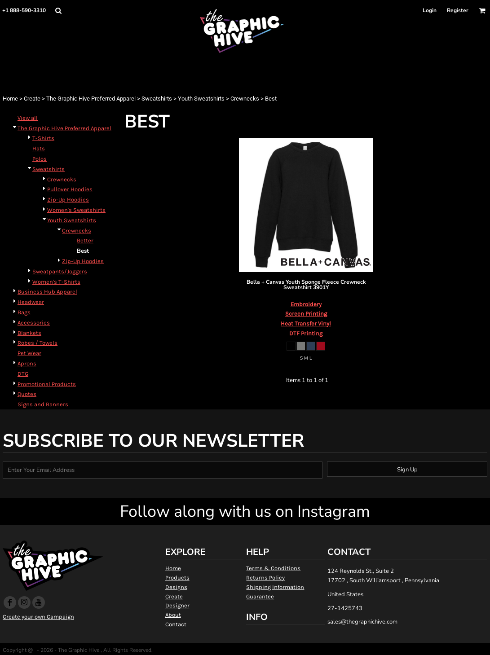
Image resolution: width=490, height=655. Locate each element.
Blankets (29, 333)
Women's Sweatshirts (76, 210)
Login (430, 10)
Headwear (31, 302)
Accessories (34, 322)
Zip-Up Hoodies (68, 199)
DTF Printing (305, 333)
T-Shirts (43, 138)
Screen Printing (306, 313)
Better (85, 240)
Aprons (27, 363)
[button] (58, 10)
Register (457, 10)
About (173, 614)
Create (32, 98)
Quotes (27, 394)
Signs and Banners (43, 404)
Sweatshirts (156, 98)
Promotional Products (47, 384)
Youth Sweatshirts (201, 98)
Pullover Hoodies (70, 189)
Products (177, 577)
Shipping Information (275, 587)
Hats (38, 148)
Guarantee (260, 596)
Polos (39, 158)
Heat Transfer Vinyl (306, 323)
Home (10, 98)
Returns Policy (265, 577)
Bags (24, 312)
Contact (175, 624)
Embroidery (306, 304)
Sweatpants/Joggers (59, 271)
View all (28, 117)
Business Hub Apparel (47, 291)
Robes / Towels (37, 342)
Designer (177, 605)
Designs (176, 587)
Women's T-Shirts (56, 281)
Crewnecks (244, 98)
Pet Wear (29, 353)
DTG (23, 373)
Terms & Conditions (273, 568)
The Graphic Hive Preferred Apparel (91, 98)
